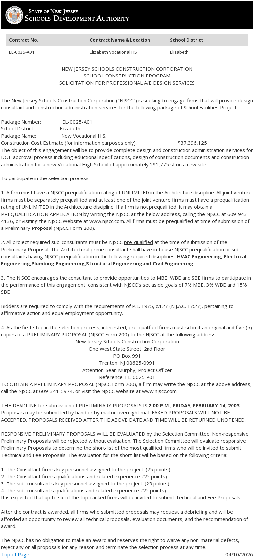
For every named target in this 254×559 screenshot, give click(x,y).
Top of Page (15, 554)
